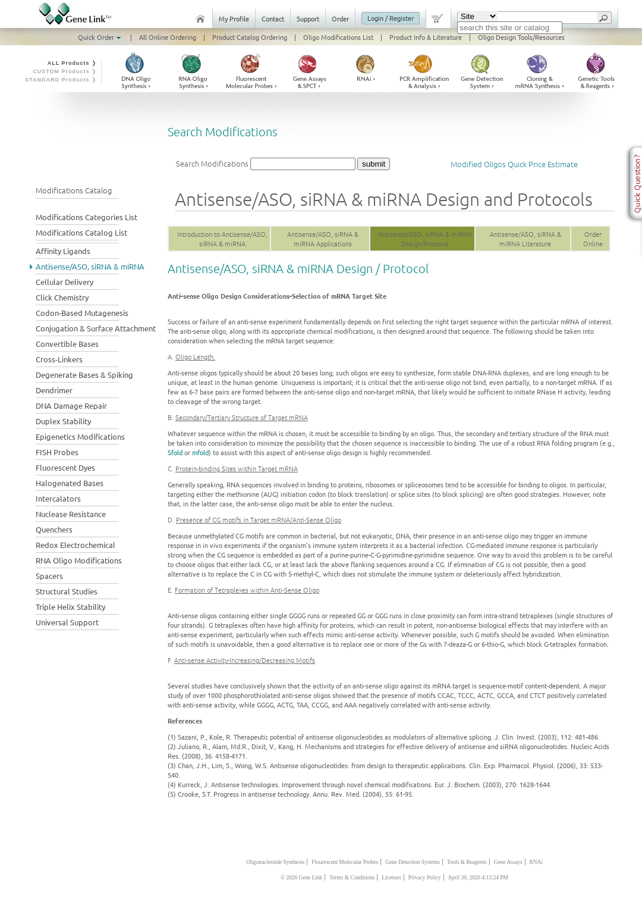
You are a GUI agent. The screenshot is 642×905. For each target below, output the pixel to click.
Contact (273, 18)
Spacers (49, 576)
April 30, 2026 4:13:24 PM (478, 878)
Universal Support (67, 622)
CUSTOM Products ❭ (65, 71)
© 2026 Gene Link (301, 878)
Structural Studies (66, 591)
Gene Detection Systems (412, 862)
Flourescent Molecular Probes (344, 862)
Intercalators (58, 498)
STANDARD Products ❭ (61, 80)
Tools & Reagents (467, 862)
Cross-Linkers (59, 359)
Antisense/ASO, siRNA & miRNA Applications (322, 238)
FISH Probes (57, 452)
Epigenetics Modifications (80, 436)
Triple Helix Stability (70, 607)
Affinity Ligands (63, 251)
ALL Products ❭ (72, 63)
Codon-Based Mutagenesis (82, 313)
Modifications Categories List (86, 217)
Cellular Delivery (64, 282)
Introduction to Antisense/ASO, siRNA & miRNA (222, 238)
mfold (200, 452)
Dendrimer (54, 390)
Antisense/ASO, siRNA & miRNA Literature (525, 238)
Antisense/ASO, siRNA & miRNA (90, 266)
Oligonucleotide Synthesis (275, 862)
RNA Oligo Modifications (79, 560)
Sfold (175, 452)
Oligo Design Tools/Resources (521, 37)
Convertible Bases (67, 344)
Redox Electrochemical (75, 545)
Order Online (593, 238)
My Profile (234, 18)
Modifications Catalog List (81, 232)
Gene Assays (508, 862)
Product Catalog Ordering (249, 37)
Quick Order (100, 37)
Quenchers (54, 529)
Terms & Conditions (351, 878)
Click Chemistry (62, 297)
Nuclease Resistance (71, 514)
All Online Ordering (167, 37)
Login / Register (390, 18)
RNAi (536, 862)
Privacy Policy (424, 878)
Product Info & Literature (425, 37)
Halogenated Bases (69, 483)
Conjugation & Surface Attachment (96, 328)
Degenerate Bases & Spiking (84, 374)
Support (308, 18)
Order (340, 18)
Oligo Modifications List (338, 37)
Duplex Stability (63, 421)
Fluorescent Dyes (65, 467)
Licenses (391, 878)
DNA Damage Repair (71, 405)
